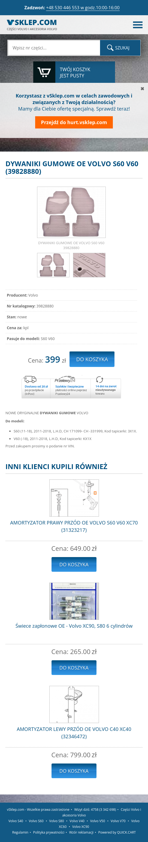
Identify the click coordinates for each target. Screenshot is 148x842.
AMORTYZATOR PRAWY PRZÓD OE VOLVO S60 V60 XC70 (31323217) (74, 526)
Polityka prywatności (48, 832)
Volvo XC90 (80, 826)
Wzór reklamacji (81, 832)
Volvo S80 (56, 821)
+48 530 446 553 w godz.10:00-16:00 (83, 8)
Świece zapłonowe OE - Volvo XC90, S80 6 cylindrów (74, 626)
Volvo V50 (97, 821)
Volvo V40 (77, 821)
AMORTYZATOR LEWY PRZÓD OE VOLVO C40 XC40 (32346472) (74, 733)
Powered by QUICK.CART (117, 832)
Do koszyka (74, 564)
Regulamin (20, 832)
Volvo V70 (118, 821)
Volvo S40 (15, 821)
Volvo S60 (36, 821)
